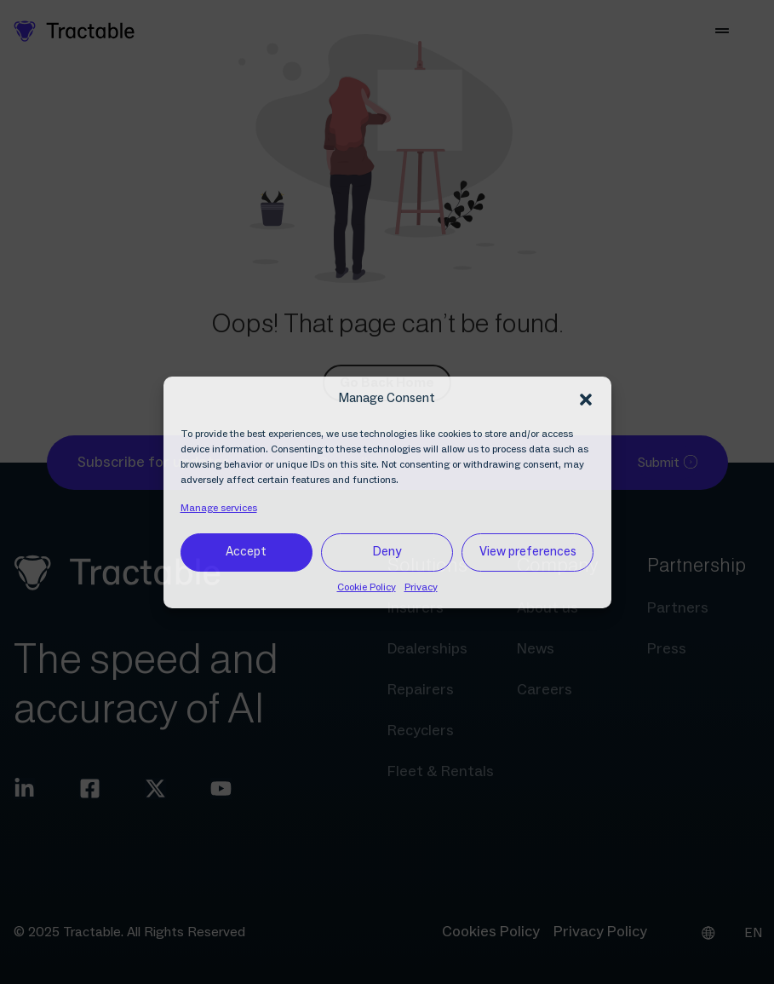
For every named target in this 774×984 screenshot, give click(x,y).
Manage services (219, 508)
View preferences (527, 552)
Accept (246, 552)
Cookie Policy (366, 587)
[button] (585, 399)
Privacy (421, 587)
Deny (387, 552)
